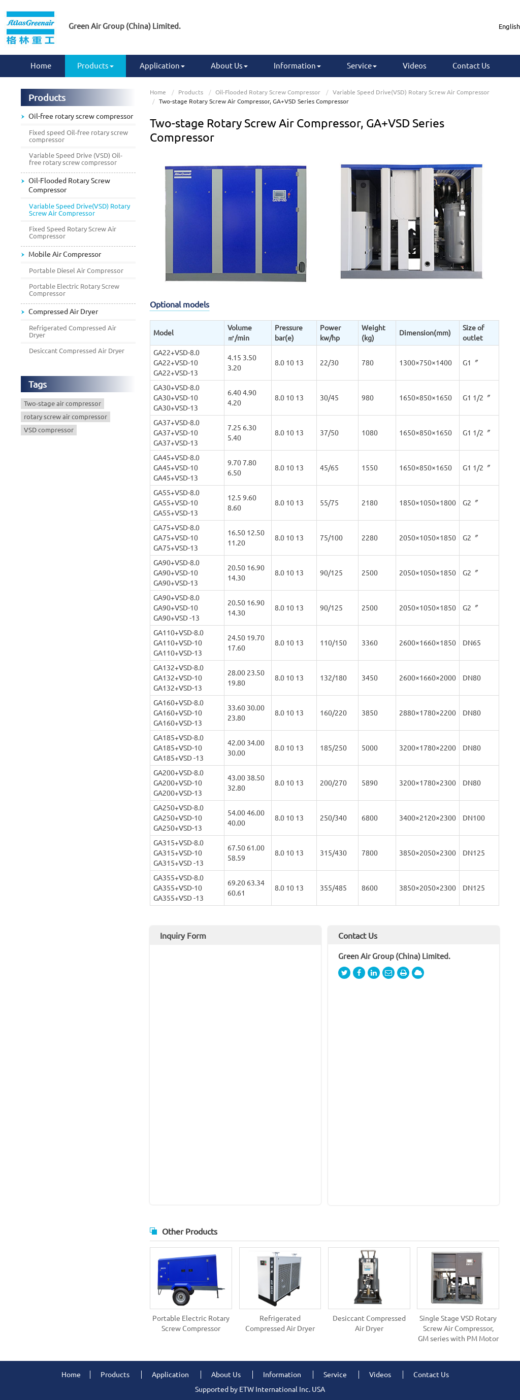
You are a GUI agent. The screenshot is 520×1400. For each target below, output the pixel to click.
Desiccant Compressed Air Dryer (369, 1323)
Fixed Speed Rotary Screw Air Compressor (72, 232)
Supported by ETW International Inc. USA (260, 1389)
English (509, 26)
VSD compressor (49, 429)
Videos (415, 65)
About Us (226, 1375)
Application (170, 1375)
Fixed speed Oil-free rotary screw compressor (78, 136)
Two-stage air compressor (62, 403)
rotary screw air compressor (65, 416)
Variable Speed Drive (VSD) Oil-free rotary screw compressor (75, 159)
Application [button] (162, 65)
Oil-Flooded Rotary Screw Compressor (267, 92)
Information (282, 1375)
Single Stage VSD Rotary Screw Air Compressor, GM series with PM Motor (458, 1328)
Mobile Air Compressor (64, 254)
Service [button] (362, 65)
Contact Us (471, 65)
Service (335, 1375)
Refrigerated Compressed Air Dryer (280, 1323)
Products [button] (95, 65)
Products (190, 92)
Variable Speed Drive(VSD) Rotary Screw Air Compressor (411, 92)
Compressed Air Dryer (63, 312)
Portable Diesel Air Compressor (76, 270)
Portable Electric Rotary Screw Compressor (191, 1323)
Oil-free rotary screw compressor (80, 116)
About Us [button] (229, 65)
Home (40, 65)
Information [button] (297, 65)
